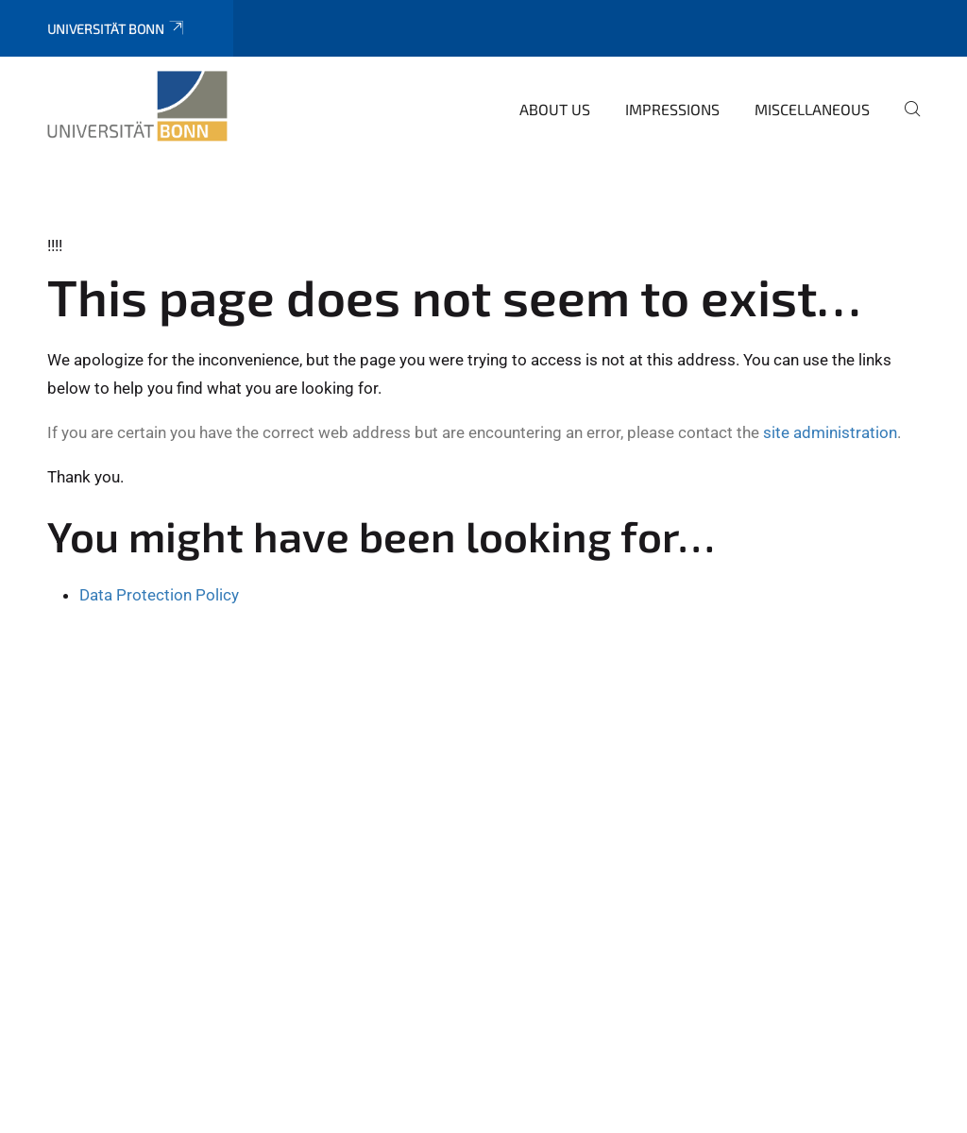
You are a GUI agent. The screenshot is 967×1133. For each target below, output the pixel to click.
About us (554, 109)
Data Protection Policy (159, 594)
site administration (830, 432)
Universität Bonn (116, 29)
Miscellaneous (812, 109)
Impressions (672, 109)
